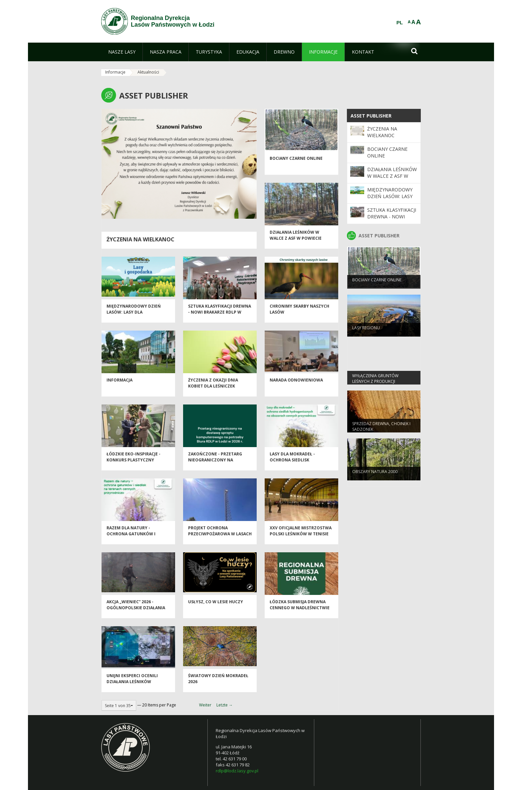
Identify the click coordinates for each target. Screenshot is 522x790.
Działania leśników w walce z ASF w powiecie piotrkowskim (296, 243)
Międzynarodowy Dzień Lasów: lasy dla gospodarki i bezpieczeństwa (134, 320)
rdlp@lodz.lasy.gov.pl (237, 771)
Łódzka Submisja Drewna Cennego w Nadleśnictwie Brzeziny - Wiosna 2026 (300, 613)
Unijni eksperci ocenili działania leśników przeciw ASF (132, 686)
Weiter (205, 705)
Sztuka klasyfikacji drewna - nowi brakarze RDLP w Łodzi (219, 317)
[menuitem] (121, 52)
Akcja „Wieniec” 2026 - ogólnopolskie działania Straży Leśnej (136, 613)
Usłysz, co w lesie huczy (215, 607)
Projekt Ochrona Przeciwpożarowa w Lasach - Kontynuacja (220, 539)
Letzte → (224, 705)
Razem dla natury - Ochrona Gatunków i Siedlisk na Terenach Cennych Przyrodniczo (133, 541)
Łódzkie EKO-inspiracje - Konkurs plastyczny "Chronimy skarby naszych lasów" (137, 467)
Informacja (119, 385)
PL (399, 22)
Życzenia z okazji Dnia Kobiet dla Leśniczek (213, 388)
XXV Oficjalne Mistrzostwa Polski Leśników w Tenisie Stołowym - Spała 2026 (301, 539)
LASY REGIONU (366, 332)
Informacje (115, 72)
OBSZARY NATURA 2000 (374, 476)
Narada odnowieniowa (296, 385)
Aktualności (148, 72)
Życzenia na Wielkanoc (140, 239)
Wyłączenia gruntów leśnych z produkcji (375, 383)
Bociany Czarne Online (296, 163)
